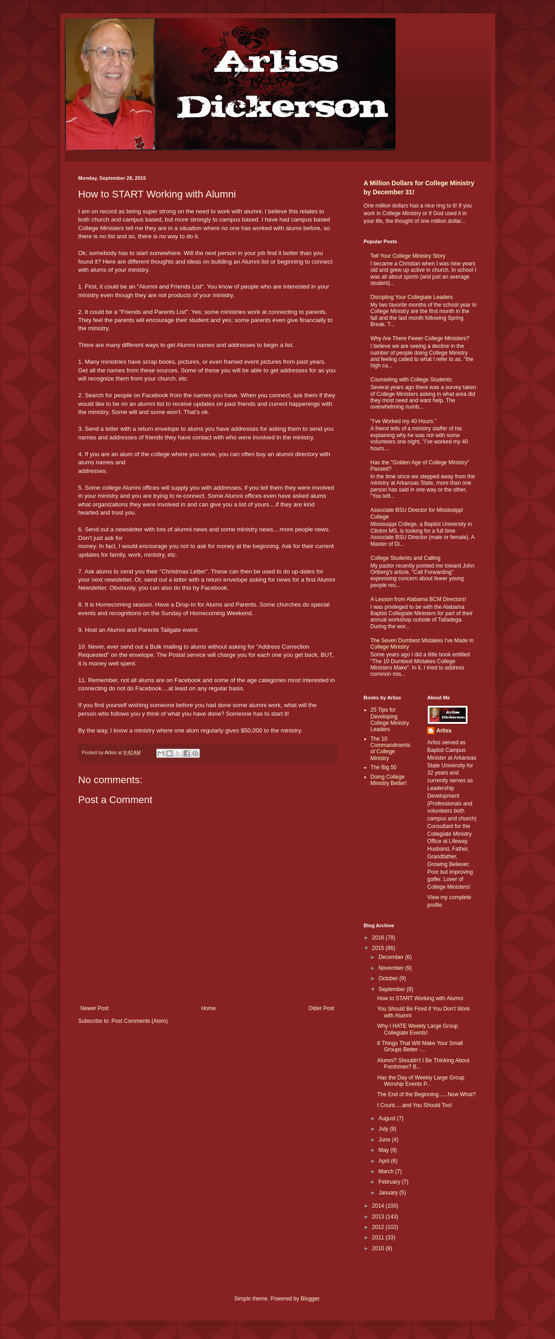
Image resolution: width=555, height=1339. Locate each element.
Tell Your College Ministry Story (408, 256)
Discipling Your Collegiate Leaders (412, 297)
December (391, 957)
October (388, 978)
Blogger (310, 1299)
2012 (379, 1227)
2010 (379, 1248)
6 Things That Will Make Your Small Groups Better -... (420, 1046)
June (384, 1140)
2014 (379, 1206)
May (384, 1150)
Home (208, 1008)
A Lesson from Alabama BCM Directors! (418, 599)
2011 (379, 1237)
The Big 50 (384, 767)
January (388, 1193)
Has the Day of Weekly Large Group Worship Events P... (420, 1080)
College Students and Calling (406, 558)
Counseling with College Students (411, 379)
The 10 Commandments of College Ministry (390, 748)
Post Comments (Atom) (139, 1021)
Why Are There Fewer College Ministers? (420, 338)
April (384, 1161)
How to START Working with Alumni (420, 998)
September (392, 989)
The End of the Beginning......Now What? (426, 1094)
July (384, 1129)
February (389, 1182)
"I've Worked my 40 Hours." (404, 421)
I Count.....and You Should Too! (414, 1105)
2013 (379, 1217)
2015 (379, 948)
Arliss (443, 730)
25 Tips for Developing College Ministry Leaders (390, 719)
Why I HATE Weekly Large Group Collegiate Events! (417, 1029)
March (386, 1171)
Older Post (321, 1008)
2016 (379, 937)
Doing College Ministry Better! (389, 780)
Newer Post (95, 1008)
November (391, 968)
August (387, 1118)
